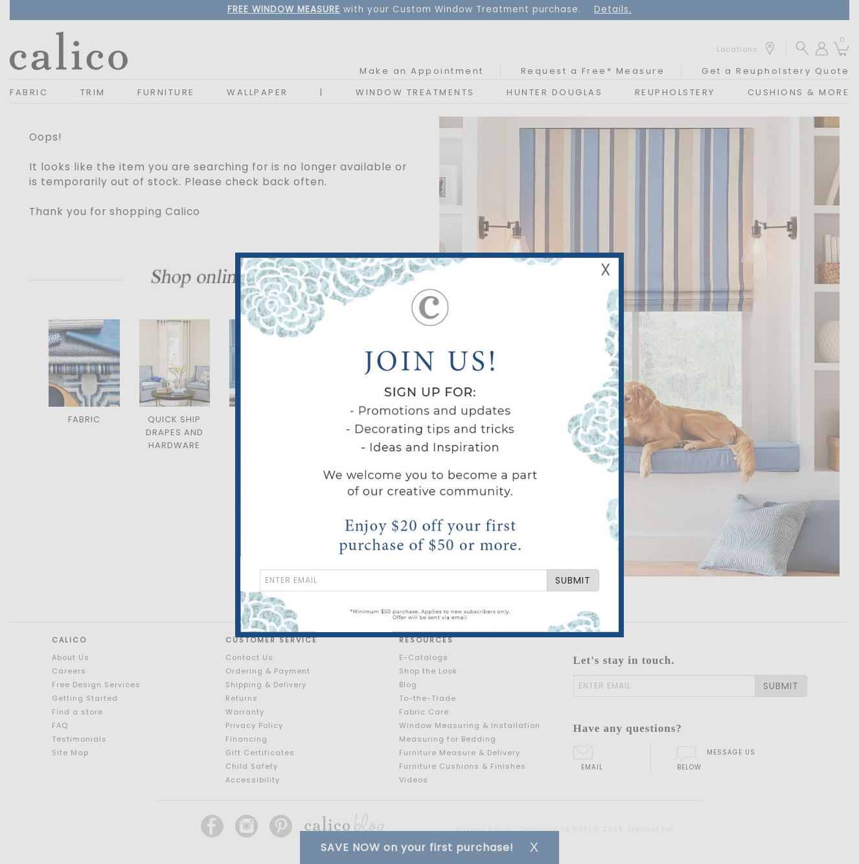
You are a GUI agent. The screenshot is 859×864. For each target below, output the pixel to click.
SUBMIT (573, 580)
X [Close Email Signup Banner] (606, 269)
